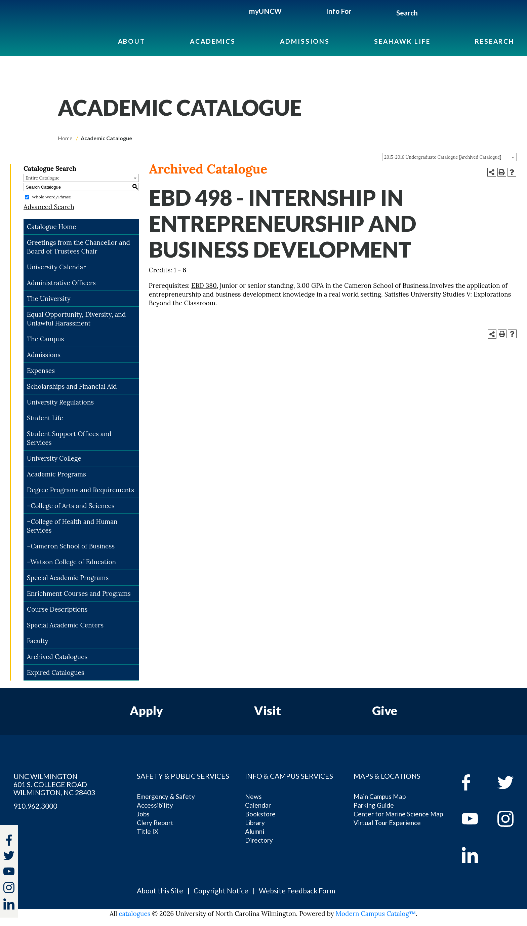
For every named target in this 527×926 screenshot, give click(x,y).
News (253, 796)
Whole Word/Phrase (51, 196)
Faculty (37, 641)
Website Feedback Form (297, 890)
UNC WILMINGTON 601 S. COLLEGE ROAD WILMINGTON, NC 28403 (54, 784)
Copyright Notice (221, 890)
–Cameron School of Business (71, 546)
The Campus (45, 339)
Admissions (305, 41)
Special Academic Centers (65, 625)
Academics (213, 41)
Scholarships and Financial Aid (72, 386)
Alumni (254, 831)
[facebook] (475, 782)
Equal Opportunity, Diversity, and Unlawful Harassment (76, 318)
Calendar (258, 805)
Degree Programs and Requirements (80, 490)
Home (65, 138)
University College (54, 458)
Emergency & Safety (166, 796)
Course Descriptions (57, 609)
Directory (259, 840)
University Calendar (56, 267)
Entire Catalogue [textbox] (42, 178)
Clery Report (155, 822)
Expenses (41, 370)
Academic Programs (56, 474)
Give (384, 710)
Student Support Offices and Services (69, 438)
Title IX (147, 831)
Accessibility (155, 805)
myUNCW (265, 11)
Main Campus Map (380, 796)
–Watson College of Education (71, 562)
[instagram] (8, 887)
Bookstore (260, 814)
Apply (146, 710)
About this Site (160, 890)
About (132, 41)
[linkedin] (475, 855)
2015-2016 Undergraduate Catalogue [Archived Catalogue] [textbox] (442, 157)
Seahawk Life (402, 41)
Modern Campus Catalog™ (376, 914)
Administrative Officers (61, 283)
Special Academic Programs (68, 578)
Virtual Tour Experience (387, 822)
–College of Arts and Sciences (71, 506)
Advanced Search (49, 207)
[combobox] (449, 157)
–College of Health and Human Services (72, 525)
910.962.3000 (35, 806)
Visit (267, 710)
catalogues (134, 914)
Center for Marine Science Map (398, 814)
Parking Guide (374, 805)
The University (49, 299)
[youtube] (475, 819)
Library (255, 822)
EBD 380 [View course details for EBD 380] (203, 285)
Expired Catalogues (55, 672)
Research (495, 41)
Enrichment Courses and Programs (79, 593)
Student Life (45, 418)
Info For (338, 11)
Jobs (143, 814)
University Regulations (60, 402)
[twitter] (8, 856)
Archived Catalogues (57, 657)
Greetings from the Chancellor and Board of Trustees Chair (78, 246)
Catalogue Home (51, 227)
